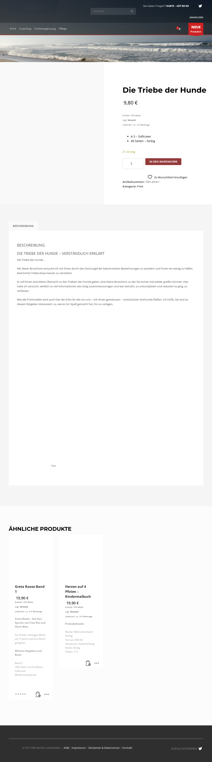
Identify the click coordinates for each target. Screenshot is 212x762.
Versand (132, 120)
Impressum (79, 748)
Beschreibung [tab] (23, 226)
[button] (38, 694)
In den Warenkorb (163, 161)
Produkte (195, 30)
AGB (66, 748)
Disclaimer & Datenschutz (104, 748)
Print (140, 186)
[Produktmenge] (133, 163)
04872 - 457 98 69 (177, 5)
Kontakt (127, 748)
